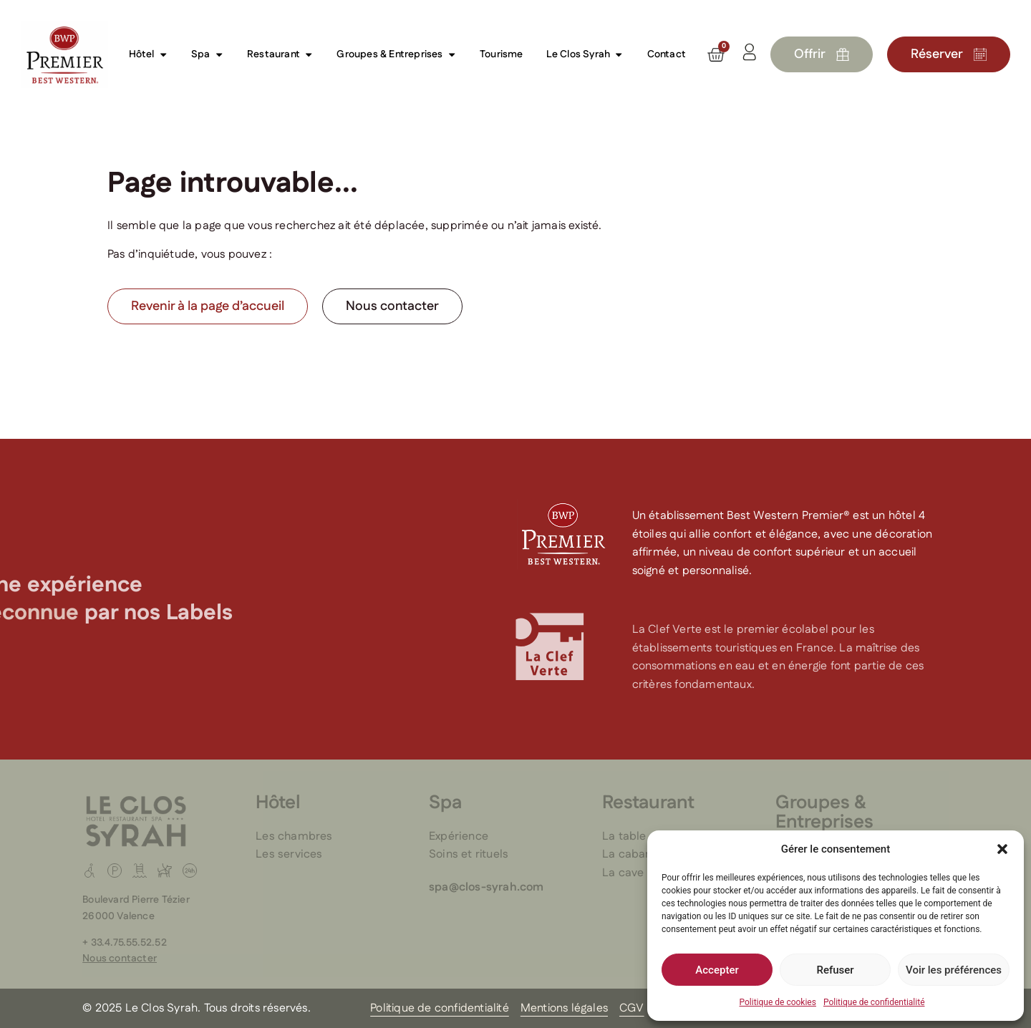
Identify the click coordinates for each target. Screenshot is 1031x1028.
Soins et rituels (468, 854)
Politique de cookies (778, 1002)
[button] (1002, 849)
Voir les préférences (954, 970)
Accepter (716, 970)
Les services (289, 854)
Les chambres (294, 836)
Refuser (834, 970)
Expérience (458, 836)
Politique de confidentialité (874, 1002)
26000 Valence (118, 916)
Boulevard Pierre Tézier (136, 900)
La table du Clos (645, 836)
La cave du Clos (644, 873)
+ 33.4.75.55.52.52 (124, 943)
